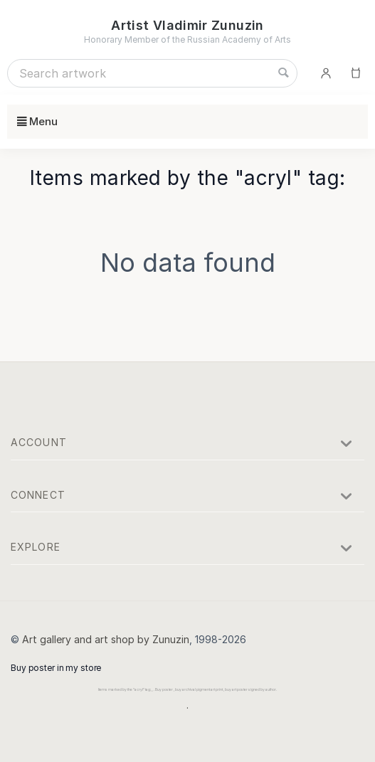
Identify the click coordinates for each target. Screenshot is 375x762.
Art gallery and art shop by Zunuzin (105, 639)
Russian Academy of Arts (239, 39)
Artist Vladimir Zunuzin (187, 25)
